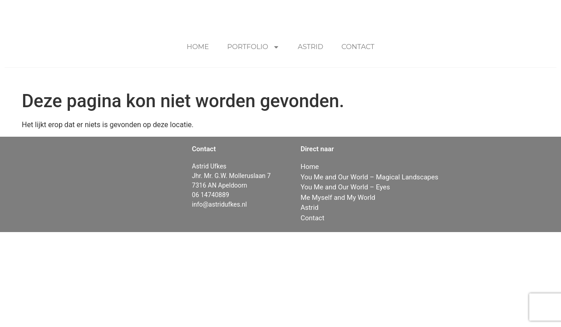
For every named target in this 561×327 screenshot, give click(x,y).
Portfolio (253, 47)
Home (198, 46)
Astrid (310, 46)
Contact (357, 46)
